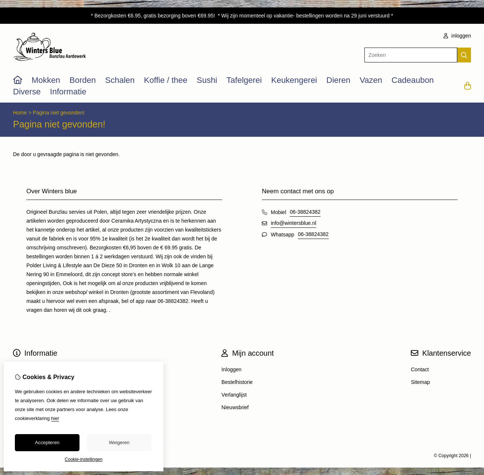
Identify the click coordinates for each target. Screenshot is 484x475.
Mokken (46, 80)
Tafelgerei (244, 80)
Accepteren (47, 442)
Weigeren (119, 442)
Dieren (339, 80)
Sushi (207, 80)
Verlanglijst (234, 395)
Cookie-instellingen (83, 459)
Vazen (371, 80)
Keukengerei (294, 80)
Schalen (120, 80)
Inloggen (231, 369)
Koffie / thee (166, 80)
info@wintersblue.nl (293, 223)
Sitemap (420, 382)
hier (55, 418)
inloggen (457, 36)
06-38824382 (305, 212)
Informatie (68, 91)
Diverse (27, 91)
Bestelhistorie (237, 382)
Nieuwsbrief (235, 407)
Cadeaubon (413, 80)
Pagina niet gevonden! (58, 113)
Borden (82, 80)
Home (20, 113)
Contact (420, 369)
